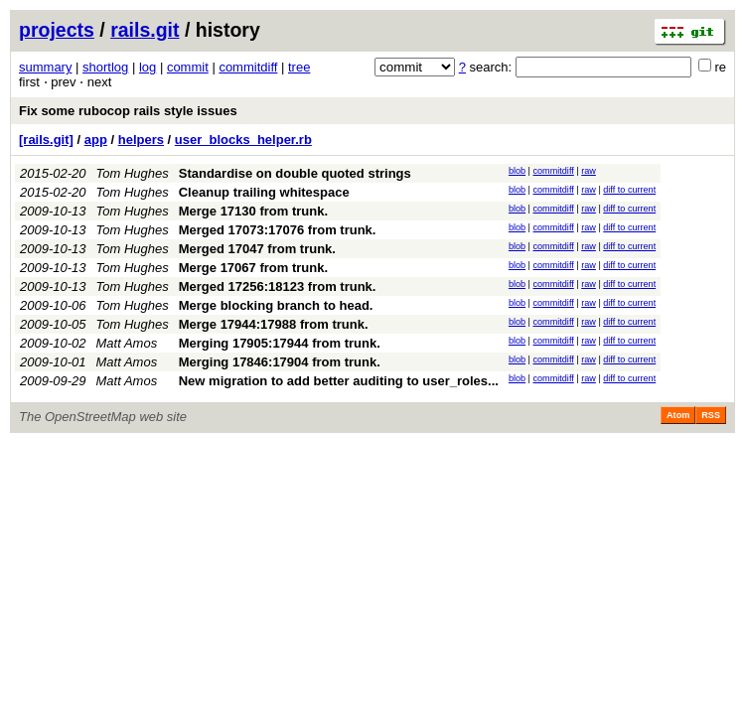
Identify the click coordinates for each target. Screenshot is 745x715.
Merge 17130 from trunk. (253, 211)
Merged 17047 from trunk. (257, 248)
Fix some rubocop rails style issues (128, 110)
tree (299, 67)
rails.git (144, 30)
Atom (678, 415)
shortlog (105, 67)
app (95, 139)
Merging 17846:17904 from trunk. (279, 362)
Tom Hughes (132, 173)
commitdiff (248, 67)
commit (188, 67)
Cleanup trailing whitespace (264, 192)
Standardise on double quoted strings (295, 173)
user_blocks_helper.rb (243, 139)
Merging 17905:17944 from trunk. (279, 343)
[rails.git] (46, 139)
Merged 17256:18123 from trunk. (277, 286)
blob (517, 171)
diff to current (629, 190)
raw (588, 171)
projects (56, 30)
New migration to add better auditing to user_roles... (339, 380)
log (147, 67)
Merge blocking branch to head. (276, 305)
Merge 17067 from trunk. (253, 267)
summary (45, 67)
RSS (710, 415)
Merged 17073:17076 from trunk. (277, 229)
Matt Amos (127, 343)
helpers (141, 139)
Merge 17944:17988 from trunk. (274, 324)
